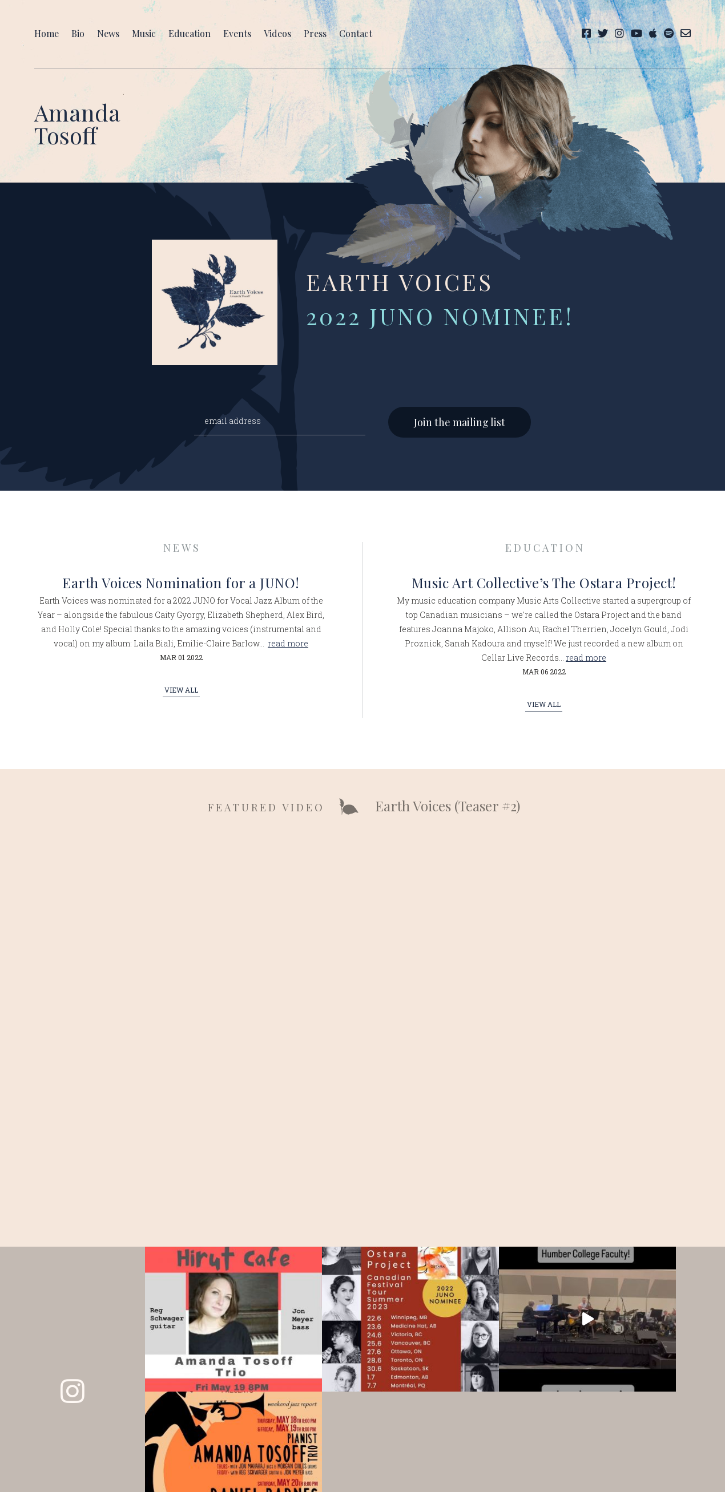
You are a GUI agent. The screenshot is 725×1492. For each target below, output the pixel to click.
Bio (77, 33)
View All (181, 693)
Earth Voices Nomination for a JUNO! (181, 586)
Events (237, 33)
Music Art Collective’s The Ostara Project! (544, 586)
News (108, 33)
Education (189, 33)
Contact (355, 33)
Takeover (443, 1443)
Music (144, 33)
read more (288, 646)
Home (46, 33)
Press (315, 33)
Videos (277, 33)
